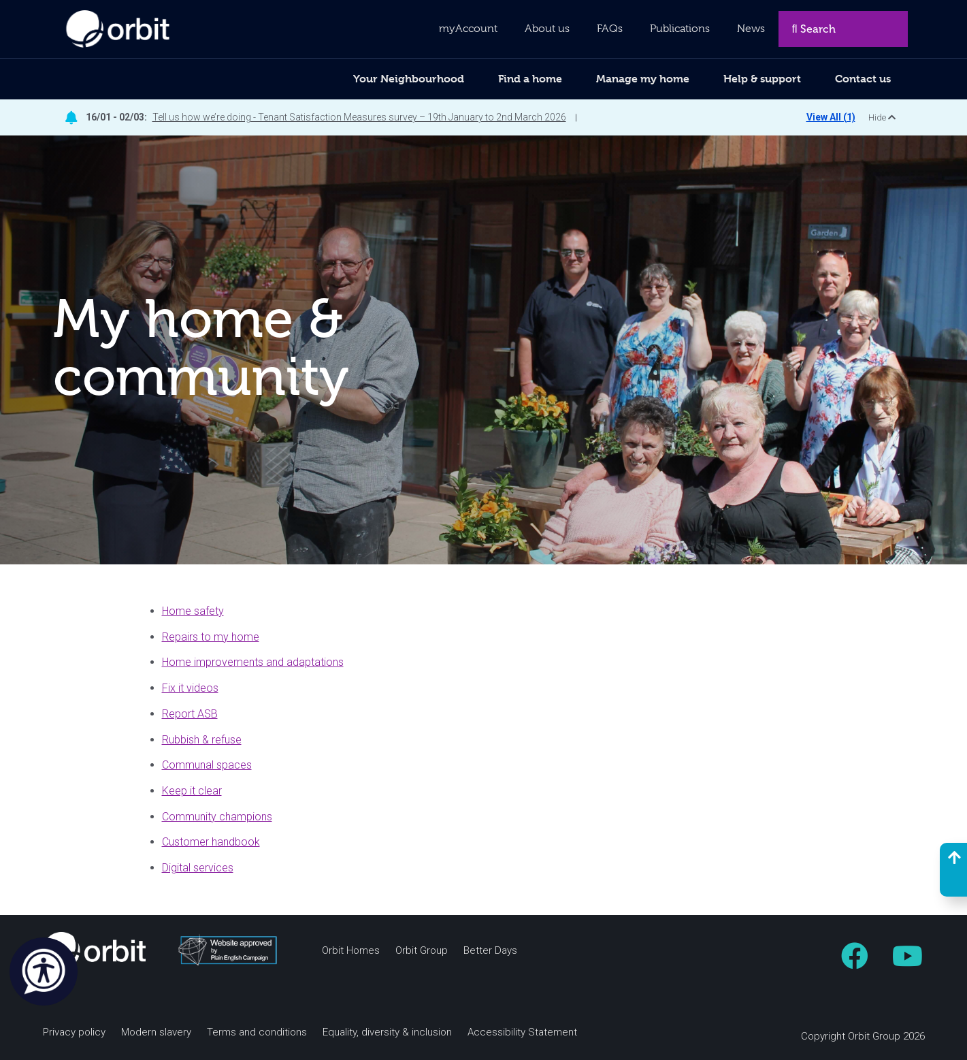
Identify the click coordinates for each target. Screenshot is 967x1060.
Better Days (490, 951)
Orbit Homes (351, 951)
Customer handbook (211, 841)
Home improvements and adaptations (253, 662)
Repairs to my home (210, 636)
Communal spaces (207, 764)
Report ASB (190, 713)
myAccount (468, 28)
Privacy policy (74, 1032)
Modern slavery (156, 1032)
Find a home (530, 78)
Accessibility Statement (522, 1032)
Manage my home (642, 78)
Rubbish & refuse (202, 739)
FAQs (610, 28)
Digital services (197, 867)
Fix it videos (190, 687)
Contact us (863, 78)
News (751, 28)
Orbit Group (421, 951)
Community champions (217, 816)
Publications (680, 28)
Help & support (762, 78)
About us (547, 28)
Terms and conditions (257, 1032)
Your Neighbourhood (408, 78)
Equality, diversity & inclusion (387, 1032)
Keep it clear (192, 790)
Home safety (193, 611)
